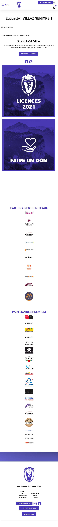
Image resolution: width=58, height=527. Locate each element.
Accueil (23, 491)
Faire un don (23, 497)
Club (22, 493)
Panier (35, 495)
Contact (35, 497)
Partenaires (23, 495)
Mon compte (35, 493)
